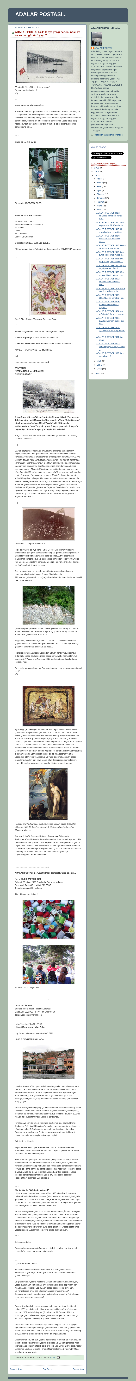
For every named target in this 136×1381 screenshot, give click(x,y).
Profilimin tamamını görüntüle (108, 135)
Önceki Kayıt (78, 1369)
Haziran (101, 202)
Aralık (100, 179)
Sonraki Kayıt (16, 1369)
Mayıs (100, 206)
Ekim (99, 186)
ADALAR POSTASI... (41, 14)
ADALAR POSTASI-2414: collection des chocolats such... (108, 239)
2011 (97, 172)
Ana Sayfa (47, 1369)
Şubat (100, 365)
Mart (99, 361)
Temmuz (101, 198)
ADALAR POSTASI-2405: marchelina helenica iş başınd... (108, 305)
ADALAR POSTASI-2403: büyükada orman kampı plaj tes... (110, 321)
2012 (97, 168)
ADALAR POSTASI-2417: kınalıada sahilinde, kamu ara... (109, 216)
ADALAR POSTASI (103, 48)
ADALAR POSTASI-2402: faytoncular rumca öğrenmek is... (110, 330)
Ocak (99, 369)
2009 (97, 374)
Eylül (99, 190)
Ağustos (101, 194)
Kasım (100, 183)
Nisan (100, 210)
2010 (97, 175)
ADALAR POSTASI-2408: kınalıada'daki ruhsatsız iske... (108, 282)
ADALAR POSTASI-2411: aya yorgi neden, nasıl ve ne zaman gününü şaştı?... (47, 34)
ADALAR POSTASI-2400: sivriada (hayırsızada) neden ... (110, 347)
